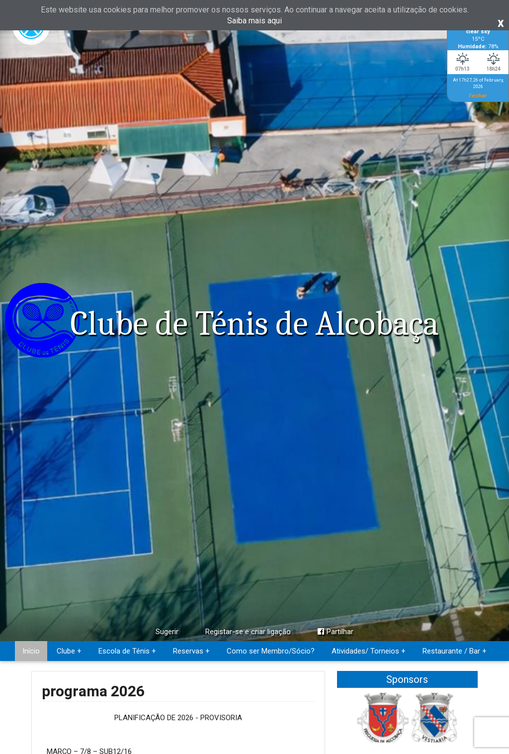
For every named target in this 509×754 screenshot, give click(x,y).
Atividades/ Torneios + (369, 651)
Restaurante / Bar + (455, 651)
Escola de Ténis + (127, 651)
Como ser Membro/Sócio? (271, 651)
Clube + (69, 651)
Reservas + (191, 651)
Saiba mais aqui (254, 20)
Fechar (478, 95)
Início (31, 651)
